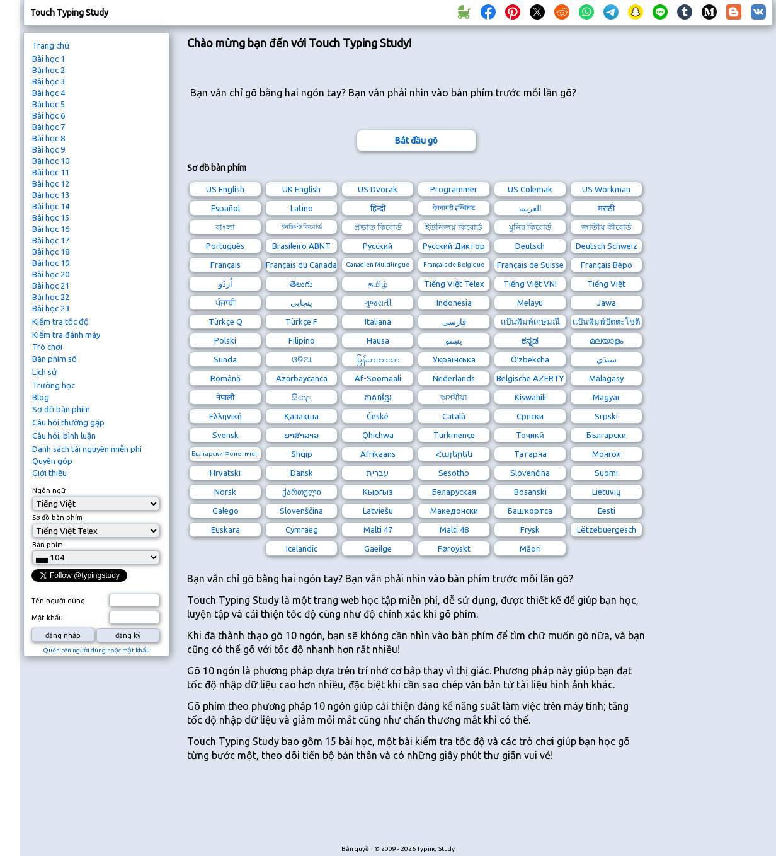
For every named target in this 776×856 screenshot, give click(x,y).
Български (606, 435)
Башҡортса (530, 510)
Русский (377, 245)
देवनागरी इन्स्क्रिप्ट (454, 207)
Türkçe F (301, 321)
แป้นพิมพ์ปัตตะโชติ (606, 321)
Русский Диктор (454, 245)
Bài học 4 (48, 92)
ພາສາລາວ (301, 435)
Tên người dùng (58, 600)
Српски (530, 416)
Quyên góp (52, 460)
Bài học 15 (50, 217)
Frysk (530, 529)
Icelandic (301, 548)
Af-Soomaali (378, 378)
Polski (225, 340)
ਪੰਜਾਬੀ (225, 302)
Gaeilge (378, 548)
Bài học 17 (50, 240)
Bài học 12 (50, 183)
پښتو (453, 340)
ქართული (301, 491)
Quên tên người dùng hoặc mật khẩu (96, 650)
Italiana (378, 321)
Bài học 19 (50, 262)
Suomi (606, 472)
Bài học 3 (48, 81)
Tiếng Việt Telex (454, 283)
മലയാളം (606, 340)
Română (225, 378)
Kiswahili (530, 397)
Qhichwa (378, 435)
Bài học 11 (50, 172)
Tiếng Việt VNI (530, 283)
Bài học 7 (48, 126)
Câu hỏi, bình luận (64, 435)
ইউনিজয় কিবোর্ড (453, 227)
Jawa (606, 302)
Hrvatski (225, 472)
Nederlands (454, 378)
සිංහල (302, 397)
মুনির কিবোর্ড (530, 227)
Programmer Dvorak (453, 191)
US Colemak (530, 189)
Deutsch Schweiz (606, 245)
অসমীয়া (453, 397)
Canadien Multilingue (377, 264)
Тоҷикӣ (530, 435)
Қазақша (301, 416)
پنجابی (301, 302)
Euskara (225, 529)
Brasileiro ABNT (301, 245)
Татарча (530, 453)
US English (225, 189)
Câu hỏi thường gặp (68, 422)
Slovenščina (301, 510)
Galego (225, 510)
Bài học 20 (50, 274)
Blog (40, 397)
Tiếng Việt (606, 283)
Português (225, 245)
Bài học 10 (50, 160)
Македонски (454, 510)
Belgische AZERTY (530, 378)
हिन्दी (377, 208)
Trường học (53, 385)
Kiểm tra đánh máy (66, 334)
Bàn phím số (54, 358)
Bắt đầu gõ (416, 141)
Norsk (225, 491)
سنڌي (606, 359)
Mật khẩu (47, 618)
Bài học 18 (50, 251)
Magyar (606, 397)
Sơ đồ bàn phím (61, 409)
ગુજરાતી (378, 302)
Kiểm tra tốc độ (60, 321)
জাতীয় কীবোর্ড (606, 227)
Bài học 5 (48, 104)
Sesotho (453, 472)
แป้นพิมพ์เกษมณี (530, 321)
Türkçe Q (225, 321)
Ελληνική (225, 416)
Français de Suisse (530, 264)
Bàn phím (47, 544)
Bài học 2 (48, 70)
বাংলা (225, 227)
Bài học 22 (50, 296)
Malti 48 (454, 529)
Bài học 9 (48, 149)
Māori (530, 548)
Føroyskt (454, 548)
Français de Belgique (453, 264)
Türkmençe (454, 435)
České (378, 416)
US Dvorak (377, 189)
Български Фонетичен (225, 453)
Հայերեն (454, 453)
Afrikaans (378, 453)
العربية (530, 208)
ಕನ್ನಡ (530, 340)
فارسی (454, 321)
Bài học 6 (48, 115)
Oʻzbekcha (530, 359)
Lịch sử (44, 371)
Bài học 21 (50, 285)
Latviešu (378, 510)
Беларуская (454, 491)
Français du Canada (301, 264)
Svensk (225, 435)
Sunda (225, 359)
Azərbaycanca (302, 378)
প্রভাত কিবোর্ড (378, 227)
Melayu (530, 302)
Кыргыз (378, 491)
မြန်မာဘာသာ (378, 359)
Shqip (301, 453)
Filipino (301, 340)
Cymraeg (301, 529)
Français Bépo (606, 264)
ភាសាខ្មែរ (378, 397)
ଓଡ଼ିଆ (302, 359)
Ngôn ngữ (49, 490)
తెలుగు (301, 283)
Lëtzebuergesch (606, 529)
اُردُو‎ (225, 283)
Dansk (301, 472)
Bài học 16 (50, 228)
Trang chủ (50, 45)
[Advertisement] (416, 809)
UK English (301, 189)
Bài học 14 (50, 206)
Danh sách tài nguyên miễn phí (87, 448)
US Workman (606, 189)
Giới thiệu (49, 472)
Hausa (378, 340)
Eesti (606, 510)
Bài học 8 (48, 138)
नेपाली (225, 397)
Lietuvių (606, 491)
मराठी (606, 208)
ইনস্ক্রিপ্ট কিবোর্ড (302, 226)
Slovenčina (530, 472)
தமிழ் (377, 283)
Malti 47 (377, 529)
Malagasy (606, 378)
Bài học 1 (48, 58)
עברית (378, 472)
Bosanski (530, 491)
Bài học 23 (50, 308)
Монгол (606, 453)
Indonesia (454, 302)
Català (453, 416)
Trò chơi (47, 346)
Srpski (606, 416)
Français (225, 264)
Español (225, 208)
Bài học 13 (50, 194)
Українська (454, 359)
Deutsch (530, 245)
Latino (301, 208)
